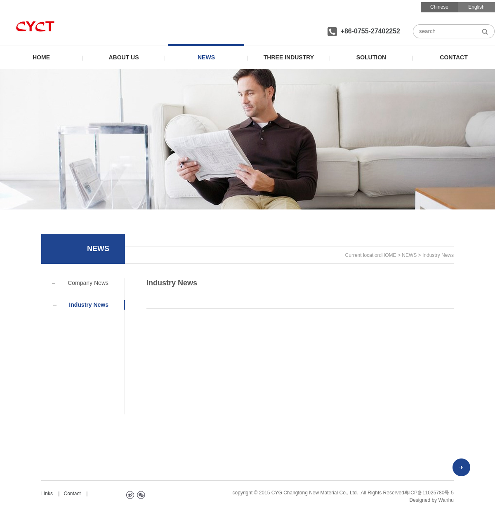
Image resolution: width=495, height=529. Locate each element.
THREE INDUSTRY (289, 57)
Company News (80, 283)
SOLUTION (371, 57)
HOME (41, 57)
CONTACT (453, 57)
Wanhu (446, 500)
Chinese (439, 7)
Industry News (80, 304)
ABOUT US (123, 57)
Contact (72, 493)
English (476, 7)
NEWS (206, 57)
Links (47, 493)
